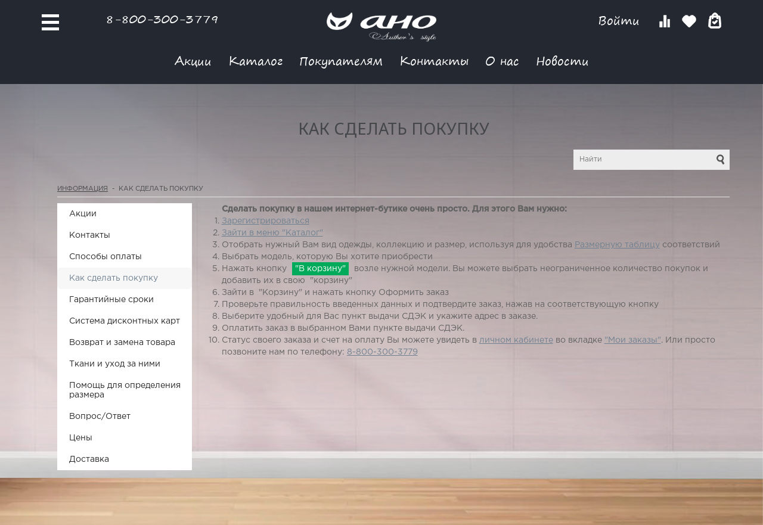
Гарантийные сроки (111, 299)
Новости (562, 60)
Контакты (434, 60)
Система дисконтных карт (124, 321)
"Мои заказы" (632, 340)
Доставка (89, 459)
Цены (80, 438)
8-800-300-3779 (162, 19)
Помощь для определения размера (125, 390)
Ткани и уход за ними (114, 364)
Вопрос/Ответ (100, 416)
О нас (502, 60)
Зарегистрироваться (265, 221)
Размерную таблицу (617, 244)
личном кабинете (516, 340)
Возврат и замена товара (122, 342)
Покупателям (341, 60)
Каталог (255, 60)
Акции (193, 60)
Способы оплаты (105, 256)
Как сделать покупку (113, 278)
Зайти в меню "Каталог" (272, 233)
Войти (621, 20)
